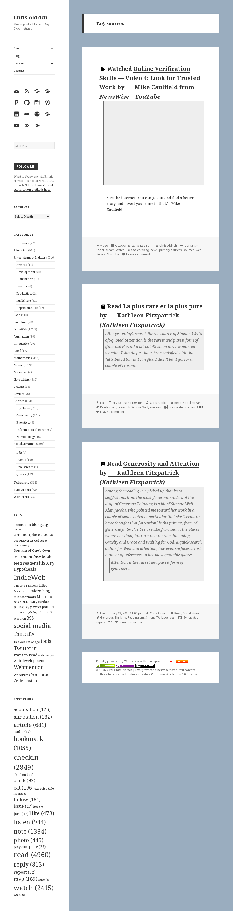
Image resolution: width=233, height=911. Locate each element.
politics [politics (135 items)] (48, 607)
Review (19, 394)
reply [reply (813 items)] (29, 864)
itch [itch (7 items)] (38, 807)
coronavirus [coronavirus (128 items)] (23, 540)
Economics (21, 243)
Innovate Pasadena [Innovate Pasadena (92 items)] (26, 585)
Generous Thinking (113, 618)
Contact (19, 71)
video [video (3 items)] (43, 879)
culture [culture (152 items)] (40, 540)
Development (25, 272)
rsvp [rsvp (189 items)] (25, 878)
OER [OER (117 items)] (25, 602)
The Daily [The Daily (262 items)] (24, 634)
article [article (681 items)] (30, 725)
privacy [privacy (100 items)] (19, 612)
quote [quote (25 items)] (37, 846)
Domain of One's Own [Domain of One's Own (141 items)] (32, 550)
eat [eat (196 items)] (24, 787)
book (200, 406)
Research (20, 63)
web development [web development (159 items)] (29, 660)
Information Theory (30, 430)
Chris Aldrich (31, 17)
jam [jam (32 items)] (21, 814)
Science (19, 401)
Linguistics (21, 344)
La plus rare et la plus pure (163, 306)
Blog (17, 56)
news (154, 250)
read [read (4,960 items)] (32, 854)
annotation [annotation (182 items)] (33, 716)
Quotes (21, 474)
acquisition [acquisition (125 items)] (32, 709)
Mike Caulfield (152, 87)
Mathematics (23, 358)
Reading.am (108, 407)
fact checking (140, 250)
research (124, 407)
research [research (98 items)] (20, 618)
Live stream (24, 467)
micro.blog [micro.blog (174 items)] (40, 591)
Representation (27, 308)
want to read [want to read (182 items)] (26, 655)
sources (189, 250)
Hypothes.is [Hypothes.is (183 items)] (25, 569)
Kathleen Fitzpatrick (144, 315)
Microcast (20, 372)
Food (17, 315)
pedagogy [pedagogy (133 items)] (21, 607)
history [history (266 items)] (46, 563)
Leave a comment (138, 254)
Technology (21, 482)
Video (104, 246)
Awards (21, 265)
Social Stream (23, 444)
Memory (20, 365)
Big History (24, 408)
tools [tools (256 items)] (46, 641)
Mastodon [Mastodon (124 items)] (22, 591)
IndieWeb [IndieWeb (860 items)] (30, 577)
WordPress (21, 497)
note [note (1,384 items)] (30, 831)
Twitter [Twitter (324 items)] (23, 648)
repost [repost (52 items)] (25, 872)
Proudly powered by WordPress (118, 661)
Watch (120, 250)
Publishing (23, 301)
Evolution (23, 422)
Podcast (19, 387)
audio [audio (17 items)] (22, 731)
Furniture (20, 322)
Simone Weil (139, 407)
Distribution (24, 279)
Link (102, 403)
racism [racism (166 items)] (45, 612)
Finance (22, 286)
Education (20, 250)
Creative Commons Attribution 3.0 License (168, 674)
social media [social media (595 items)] (32, 625)
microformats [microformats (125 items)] (25, 597)
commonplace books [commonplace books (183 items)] (33, 534)
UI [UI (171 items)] (34, 648)
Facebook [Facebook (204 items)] (42, 556)
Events (21, 460)
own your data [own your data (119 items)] (38, 602)
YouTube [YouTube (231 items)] (40, 674)
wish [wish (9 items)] (19, 895)
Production (24, 293)
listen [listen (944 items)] (30, 822)
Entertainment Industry (30, 258)
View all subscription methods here (34, 187)
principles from (167, 661)
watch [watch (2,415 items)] (34, 887)
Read (177, 403)
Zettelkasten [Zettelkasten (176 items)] (25, 680)
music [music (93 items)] (17, 602)
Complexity (24, 415)
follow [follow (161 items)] (27, 799)
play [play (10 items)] (20, 847)
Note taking (22, 379)
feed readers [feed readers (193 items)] (26, 563)
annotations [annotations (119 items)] (22, 525)
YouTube (113, 254)
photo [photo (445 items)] (28, 840)
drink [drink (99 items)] (24, 780)
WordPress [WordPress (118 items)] (22, 675)
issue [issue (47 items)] (23, 806)
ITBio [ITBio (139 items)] (43, 585)
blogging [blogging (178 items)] (40, 524)
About (18, 48)
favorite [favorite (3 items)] (20, 793)
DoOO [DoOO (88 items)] (18, 557)
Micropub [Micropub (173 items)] (46, 596)
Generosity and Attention (161, 463)
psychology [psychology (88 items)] (32, 612)
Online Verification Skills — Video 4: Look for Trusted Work (149, 78)
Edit (19, 453)
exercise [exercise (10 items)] (44, 788)
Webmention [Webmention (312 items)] (29, 667)
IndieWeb (20, 329)
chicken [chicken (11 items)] (23, 775)
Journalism (21, 336)
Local (17, 351)
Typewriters (22, 490)
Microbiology (25, 437)
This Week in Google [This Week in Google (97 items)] (27, 642)
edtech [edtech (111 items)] (27, 557)
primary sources (170, 250)
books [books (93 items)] (17, 529)
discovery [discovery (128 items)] (22, 545)
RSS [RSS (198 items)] (30, 618)
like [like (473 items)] (41, 813)
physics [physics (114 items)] (35, 607)
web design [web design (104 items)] (46, 655)
